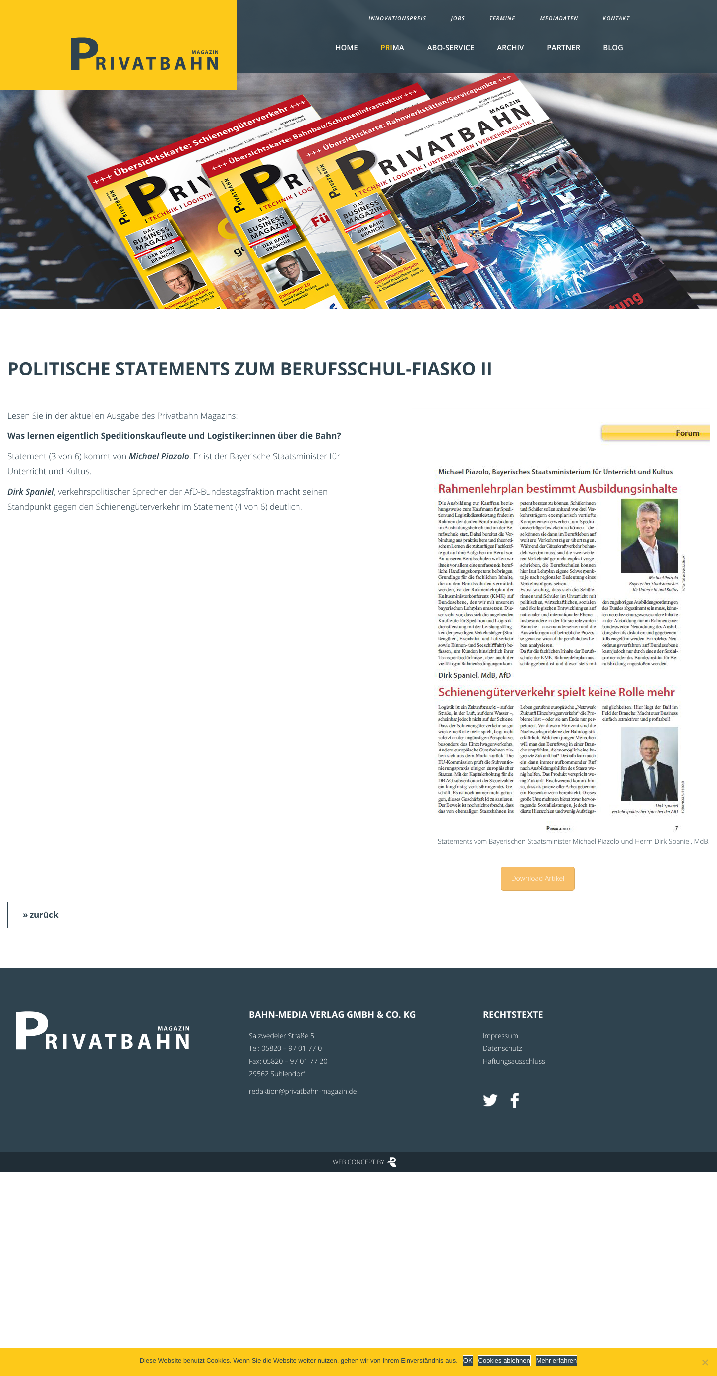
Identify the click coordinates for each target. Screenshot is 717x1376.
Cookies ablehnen (504, 1360)
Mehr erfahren (556, 1360)
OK (468, 1360)
